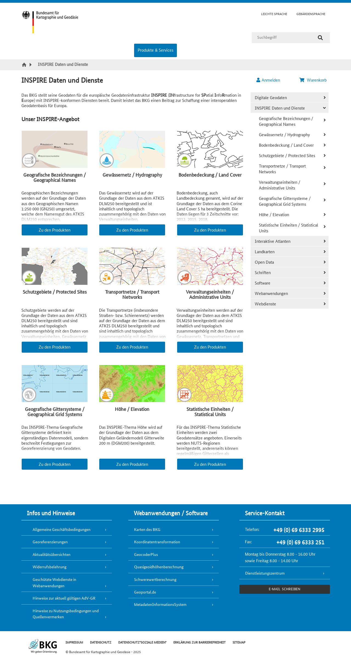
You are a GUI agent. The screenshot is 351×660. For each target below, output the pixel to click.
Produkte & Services (155, 50)
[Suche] (320, 37)
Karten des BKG (147, 529)
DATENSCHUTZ (100, 642)
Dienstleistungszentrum (265, 573)
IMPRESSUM (74, 642)
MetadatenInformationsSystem (160, 604)
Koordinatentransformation (157, 541)
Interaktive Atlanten (272, 241)
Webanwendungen (271, 293)
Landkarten (264, 251)
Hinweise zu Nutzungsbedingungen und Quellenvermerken (66, 614)
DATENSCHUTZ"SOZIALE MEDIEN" (142, 642)
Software (262, 283)
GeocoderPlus (146, 554)
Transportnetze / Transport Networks (282, 168)
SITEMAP (239, 642)
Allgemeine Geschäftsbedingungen (61, 529)
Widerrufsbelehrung (49, 566)
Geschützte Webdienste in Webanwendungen (54, 582)
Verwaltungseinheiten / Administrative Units (279, 185)
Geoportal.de (145, 592)
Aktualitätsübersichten (51, 554)
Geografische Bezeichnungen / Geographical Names (286, 121)
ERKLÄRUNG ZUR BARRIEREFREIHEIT (199, 642)
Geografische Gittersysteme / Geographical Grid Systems (285, 201)
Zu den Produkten (54, 230)
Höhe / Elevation (274, 214)
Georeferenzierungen (50, 541)
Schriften (263, 272)
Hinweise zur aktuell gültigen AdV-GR (64, 598)
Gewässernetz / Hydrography (284, 134)
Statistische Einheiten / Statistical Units (288, 227)
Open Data (264, 262)
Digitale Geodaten (271, 97)
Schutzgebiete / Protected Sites (287, 155)
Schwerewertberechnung (155, 579)
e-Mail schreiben (284, 588)
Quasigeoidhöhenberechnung (158, 566)
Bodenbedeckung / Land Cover (286, 145)
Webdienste (265, 304)
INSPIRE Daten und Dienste (280, 108)
